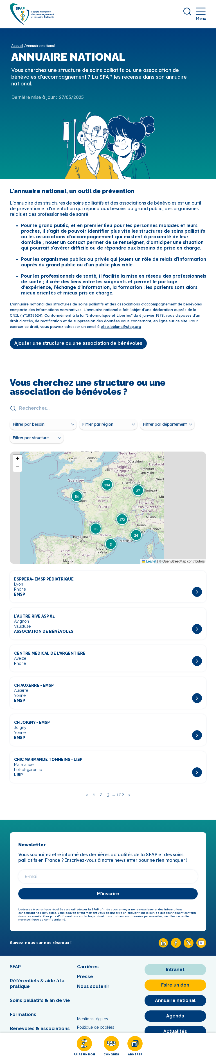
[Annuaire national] (175, 1000)
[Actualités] (175, 1031)
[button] (76, 496)
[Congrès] (111, 1047)
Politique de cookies (95, 1027)
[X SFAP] (189, 946)
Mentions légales (92, 1019)
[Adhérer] (135, 1047)
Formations (23, 1014)
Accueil (17, 46)
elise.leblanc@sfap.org (121, 326)
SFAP (15, 966)
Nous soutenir (93, 986)
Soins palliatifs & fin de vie (40, 1000)
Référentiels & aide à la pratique (37, 983)
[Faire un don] (84, 1047)
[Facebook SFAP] (176, 946)
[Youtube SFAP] (201, 946)
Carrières (88, 966)
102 (120, 794)
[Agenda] (175, 1016)
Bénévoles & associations (40, 1028)
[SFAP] (32, 23)
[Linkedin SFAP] (163, 946)
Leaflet (149, 561)
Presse (85, 976)
